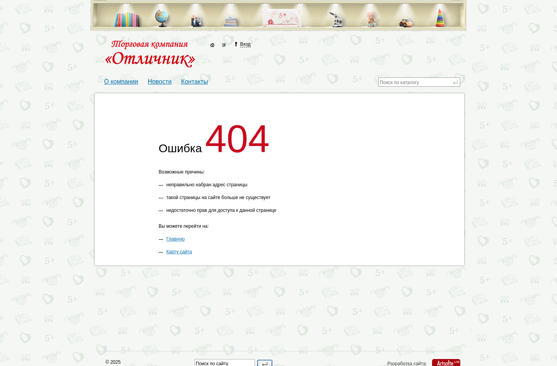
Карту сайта (179, 251)
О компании (121, 81)
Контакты (194, 81)
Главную (175, 239)
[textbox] (415, 82)
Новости (160, 81)
